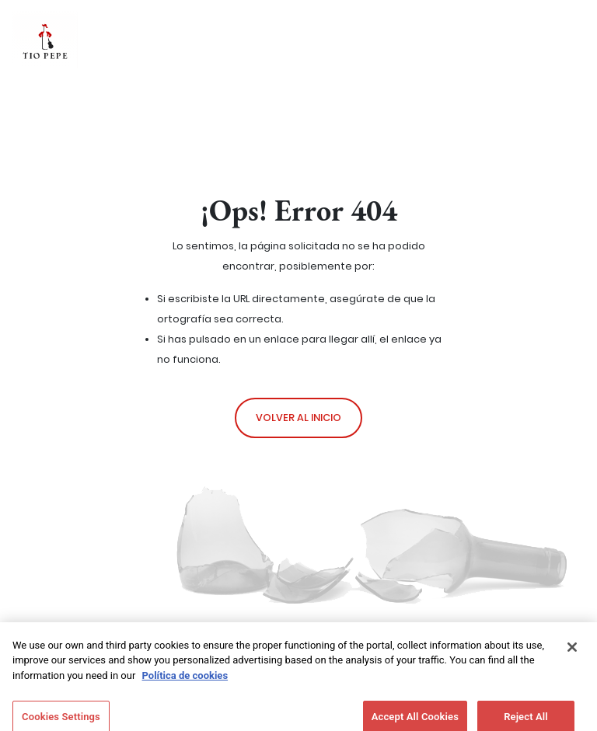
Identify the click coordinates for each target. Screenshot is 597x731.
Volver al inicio (298, 417)
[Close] (572, 652)
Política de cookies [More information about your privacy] (185, 680)
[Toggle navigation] (538, 38)
